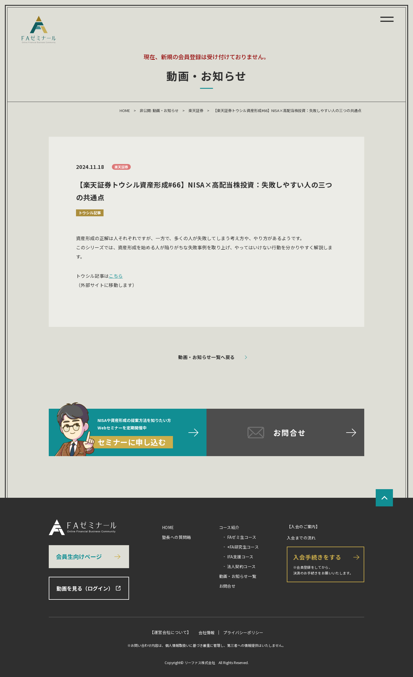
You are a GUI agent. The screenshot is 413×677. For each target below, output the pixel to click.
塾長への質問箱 (176, 537)
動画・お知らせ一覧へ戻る (206, 357)
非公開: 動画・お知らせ (159, 110)
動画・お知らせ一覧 (237, 576)
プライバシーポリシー (243, 632)
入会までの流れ (301, 538)
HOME (125, 110)
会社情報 (206, 632)
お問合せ (227, 586)
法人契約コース (241, 566)
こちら (116, 275)
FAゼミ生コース (241, 537)
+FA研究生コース (243, 547)
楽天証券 (195, 110)
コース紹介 (229, 527)
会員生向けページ (79, 556)
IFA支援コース (240, 557)
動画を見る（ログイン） (88, 588)
